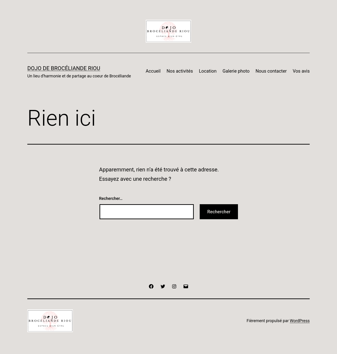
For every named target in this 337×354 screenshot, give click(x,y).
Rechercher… (111, 198)
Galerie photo (236, 71)
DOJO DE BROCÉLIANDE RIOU (63, 68)
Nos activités (179, 71)
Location (208, 71)
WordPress (300, 320)
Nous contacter (271, 71)
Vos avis (301, 71)
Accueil (153, 71)
